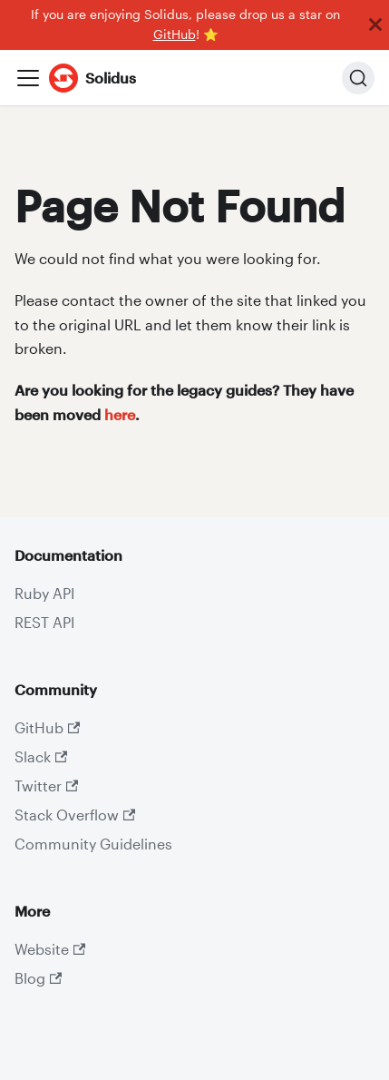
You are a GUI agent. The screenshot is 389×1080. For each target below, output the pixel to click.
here (119, 414)
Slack (41, 756)
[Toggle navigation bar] (28, 78)
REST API (44, 622)
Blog (38, 978)
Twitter (46, 785)
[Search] (358, 78)
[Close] (375, 25)
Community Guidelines (93, 843)
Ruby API (44, 593)
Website (50, 948)
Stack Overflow (75, 814)
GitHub (174, 34)
